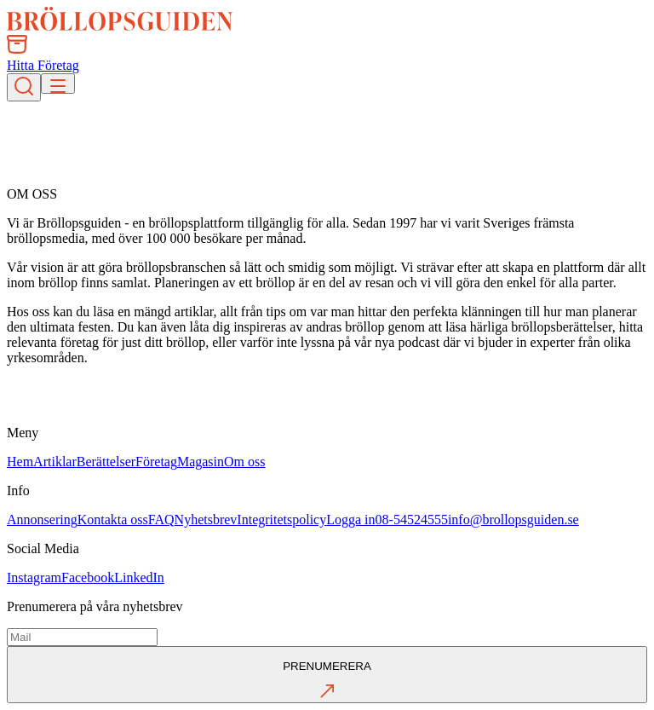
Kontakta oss (112, 519)
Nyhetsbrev (206, 519)
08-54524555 (412, 519)
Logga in (350, 519)
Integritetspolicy (281, 519)
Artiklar (55, 461)
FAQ (161, 519)
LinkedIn (139, 577)
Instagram (34, 577)
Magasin (200, 461)
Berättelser (106, 461)
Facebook (87, 577)
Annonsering (42, 519)
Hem (20, 461)
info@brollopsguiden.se (513, 519)
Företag (156, 461)
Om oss (244, 461)
